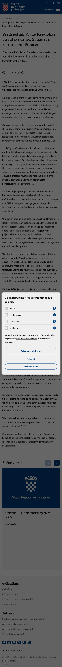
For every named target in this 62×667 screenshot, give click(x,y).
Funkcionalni (15, 315)
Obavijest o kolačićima (26, 338)
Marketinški (15, 328)
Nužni (12, 308)
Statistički (14, 321)
